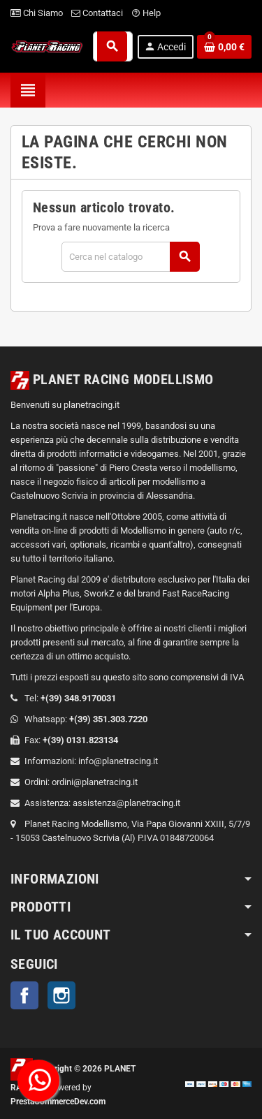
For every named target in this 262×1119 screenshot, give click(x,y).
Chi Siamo (36, 13)
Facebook (24, 995)
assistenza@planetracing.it (126, 803)
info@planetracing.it (118, 761)
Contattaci (97, 13)
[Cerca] (130, 257)
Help (146, 13)
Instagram (61, 995)
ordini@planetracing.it (95, 782)
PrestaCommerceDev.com (57, 1101)
